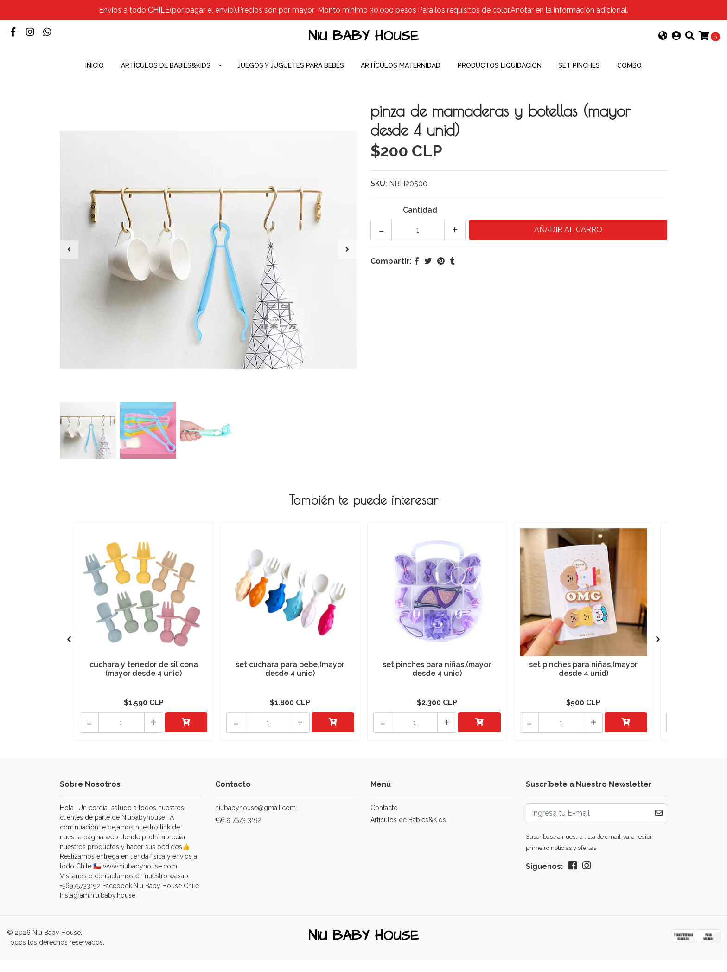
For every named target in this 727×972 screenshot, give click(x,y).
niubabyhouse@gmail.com (255, 816)
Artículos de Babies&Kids (165, 83)
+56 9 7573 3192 (238, 828)
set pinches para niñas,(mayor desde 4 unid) (437, 685)
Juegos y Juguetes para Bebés (290, 83)
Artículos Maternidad (400, 83)
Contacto (384, 816)
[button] (663, 45)
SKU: (378, 201)
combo (629, 83)
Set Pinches (579, 83)
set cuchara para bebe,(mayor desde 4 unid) (290, 685)
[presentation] (69, 268)
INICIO (94, 83)
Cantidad (420, 228)
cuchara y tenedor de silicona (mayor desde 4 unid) (143, 685)
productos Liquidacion (500, 83)
